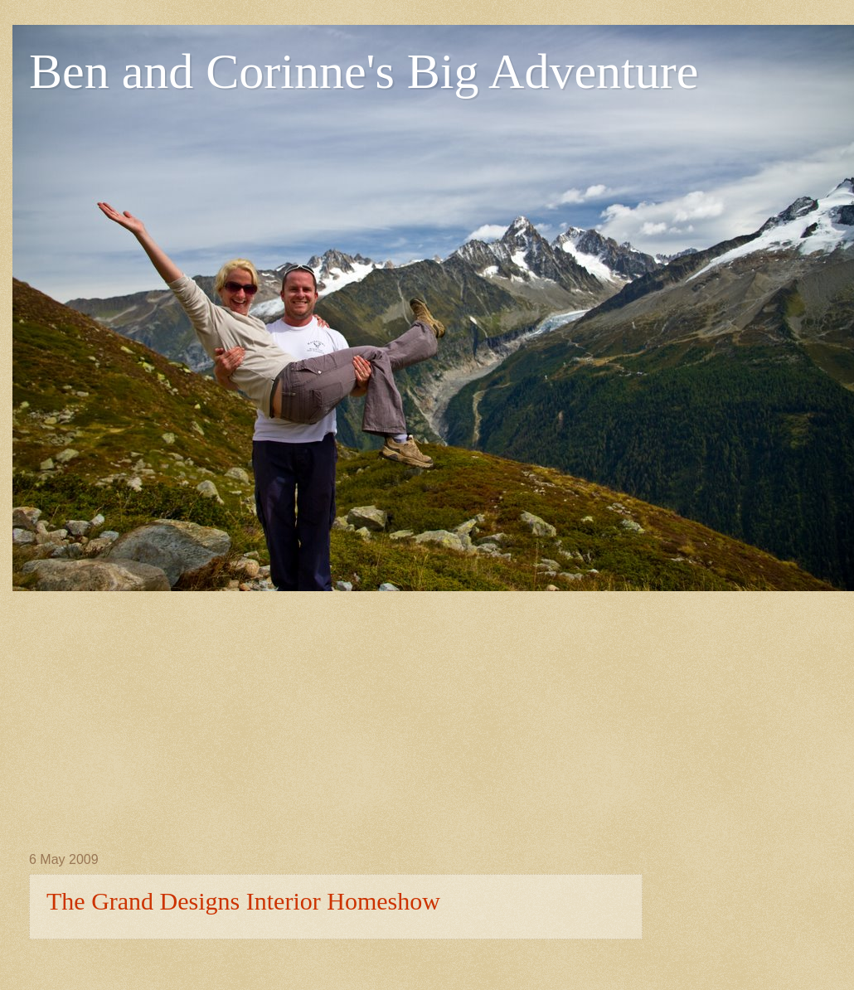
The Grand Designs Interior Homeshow (243, 901)
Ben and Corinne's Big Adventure (363, 71)
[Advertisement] (287, 707)
